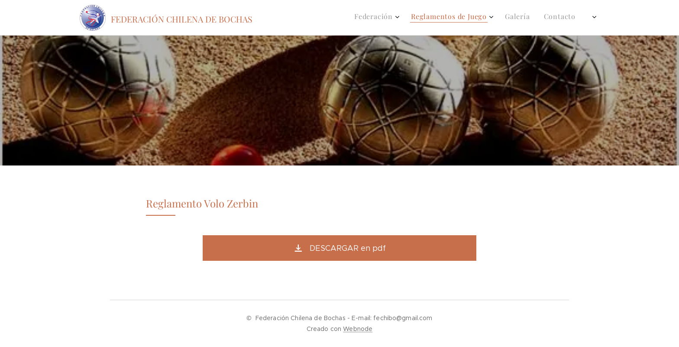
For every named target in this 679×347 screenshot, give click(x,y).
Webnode (357, 329)
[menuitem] (530, 18)
